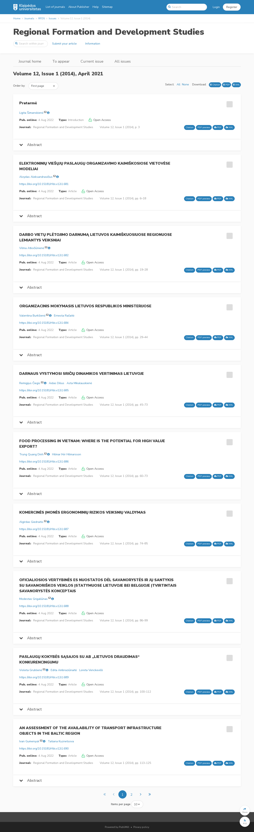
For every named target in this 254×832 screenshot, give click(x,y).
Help (96, 7)
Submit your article (64, 44)
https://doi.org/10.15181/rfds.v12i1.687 (44, 529)
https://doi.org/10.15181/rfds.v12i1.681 (44, 184)
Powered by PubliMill (117, 827)
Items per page (120, 804)
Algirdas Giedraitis (31, 522)
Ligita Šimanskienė (31, 113)
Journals (29, 18)
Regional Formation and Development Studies (108, 32)
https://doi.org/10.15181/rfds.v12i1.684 (44, 323)
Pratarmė (28, 103)
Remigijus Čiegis (29, 383)
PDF (226, 84)
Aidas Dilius (56, 383)
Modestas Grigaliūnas (33, 599)
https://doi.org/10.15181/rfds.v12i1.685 (44, 390)
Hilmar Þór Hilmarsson (66, 454)
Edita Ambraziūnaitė (64, 670)
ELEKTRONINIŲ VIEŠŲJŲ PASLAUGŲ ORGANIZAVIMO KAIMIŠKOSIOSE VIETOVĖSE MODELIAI (94, 166)
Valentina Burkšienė (32, 316)
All (178, 84)
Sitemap (107, 7)
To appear (61, 61)
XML (236, 84)
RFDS (41, 18)
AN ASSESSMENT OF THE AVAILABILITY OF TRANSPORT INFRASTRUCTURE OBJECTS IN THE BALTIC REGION (90, 730)
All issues (122, 61)
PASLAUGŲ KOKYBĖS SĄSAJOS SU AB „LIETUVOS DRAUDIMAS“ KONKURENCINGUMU (79, 659)
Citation (215, 84)
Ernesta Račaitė (64, 316)
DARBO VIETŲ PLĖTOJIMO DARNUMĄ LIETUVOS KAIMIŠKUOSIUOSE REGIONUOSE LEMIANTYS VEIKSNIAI (95, 237)
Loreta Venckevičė (91, 670)
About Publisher (78, 7)
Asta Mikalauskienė (79, 383)
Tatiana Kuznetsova (61, 741)
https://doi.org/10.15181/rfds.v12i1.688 (44, 606)
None (185, 84)
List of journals (55, 7)
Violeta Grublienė (30, 670)
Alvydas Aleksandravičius (36, 177)
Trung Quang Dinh (31, 454)
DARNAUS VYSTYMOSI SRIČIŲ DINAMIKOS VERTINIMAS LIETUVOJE (81, 373)
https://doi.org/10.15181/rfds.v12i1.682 (44, 255)
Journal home (30, 61)
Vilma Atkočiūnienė (31, 248)
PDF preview (204, 127)
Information (92, 44)
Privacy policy (141, 827)
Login (216, 7)
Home (16, 18)
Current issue (92, 61)
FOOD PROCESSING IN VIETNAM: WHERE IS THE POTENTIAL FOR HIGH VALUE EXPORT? (92, 443)
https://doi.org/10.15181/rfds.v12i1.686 (44, 462)
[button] (232, 7)
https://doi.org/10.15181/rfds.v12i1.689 (44, 677)
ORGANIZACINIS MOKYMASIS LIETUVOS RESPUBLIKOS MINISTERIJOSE (85, 306)
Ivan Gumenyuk (29, 741)
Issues (52, 18)
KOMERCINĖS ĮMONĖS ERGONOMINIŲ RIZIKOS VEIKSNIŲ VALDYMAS (82, 512)
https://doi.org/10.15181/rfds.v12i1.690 (44, 749)
